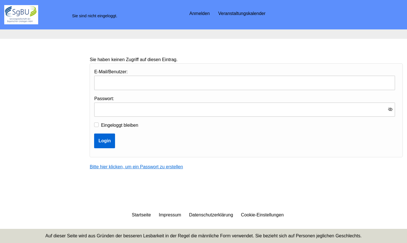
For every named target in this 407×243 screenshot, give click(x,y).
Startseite (141, 214)
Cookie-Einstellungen (262, 214)
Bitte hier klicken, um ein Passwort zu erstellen (136, 166)
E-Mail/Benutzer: (110, 71)
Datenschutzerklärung (211, 214)
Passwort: (104, 98)
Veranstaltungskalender (241, 13)
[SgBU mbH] (21, 14)
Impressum (170, 214)
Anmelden (199, 13)
